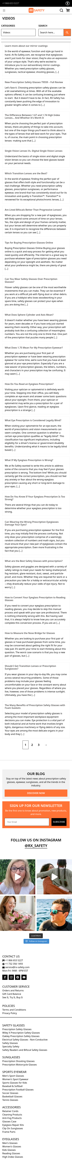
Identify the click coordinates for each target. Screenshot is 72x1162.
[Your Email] (27, 822)
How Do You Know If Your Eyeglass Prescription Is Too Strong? (35, 498)
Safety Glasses (13, 1025)
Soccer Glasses (10, 1093)
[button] (61, 10)
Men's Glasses (9, 1143)
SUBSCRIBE (59, 822)
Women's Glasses (11, 1146)
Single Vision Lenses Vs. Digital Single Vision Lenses (33, 150)
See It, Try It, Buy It (12, 997)
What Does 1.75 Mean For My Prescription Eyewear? (34, 347)
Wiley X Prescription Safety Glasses (21, 1032)
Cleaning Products (12, 1114)
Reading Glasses (11, 1153)
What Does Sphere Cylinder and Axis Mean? (29, 314)
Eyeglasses (10, 1139)
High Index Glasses (12, 1156)
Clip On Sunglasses (12, 1128)
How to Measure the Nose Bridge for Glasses (30, 633)
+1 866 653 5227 (10, 3)
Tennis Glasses (10, 1100)
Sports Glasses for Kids (14, 1082)
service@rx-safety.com (15, 967)
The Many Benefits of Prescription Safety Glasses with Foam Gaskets (35, 706)
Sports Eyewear (14, 1072)
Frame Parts (8, 1131)
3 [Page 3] (38, 745)
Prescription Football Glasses (18, 1089)
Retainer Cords (10, 1111)
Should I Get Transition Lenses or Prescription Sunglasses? (30, 667)
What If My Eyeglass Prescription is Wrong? (29, 460)
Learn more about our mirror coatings (26, 45)
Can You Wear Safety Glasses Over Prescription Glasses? (31, 280)
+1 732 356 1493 (12, 963)
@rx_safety (36, 845)
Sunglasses (11, 1057)
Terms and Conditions (14, 1009)
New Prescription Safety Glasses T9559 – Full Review (34, 82)
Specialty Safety (10, 1046)
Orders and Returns (13, 990)
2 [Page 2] (32, 745)
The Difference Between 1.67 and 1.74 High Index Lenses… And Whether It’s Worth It (32, 116)
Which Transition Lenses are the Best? (26, 173)
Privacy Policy (9, 1013)
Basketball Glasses (12, 1096)
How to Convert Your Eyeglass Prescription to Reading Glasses (35, 599)
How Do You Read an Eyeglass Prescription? (29, 384)
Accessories (11, 1107)
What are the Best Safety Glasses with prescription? (34, 561)
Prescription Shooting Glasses (18, 1061)
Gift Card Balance (11, 994)
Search (42, 25)
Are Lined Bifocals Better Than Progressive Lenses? (33, 209)
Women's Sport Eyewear (15, 1079)
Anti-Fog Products (12, 1118)
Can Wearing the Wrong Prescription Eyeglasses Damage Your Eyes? (32, 523)
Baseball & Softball (12, 1086)
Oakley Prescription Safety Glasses (20, 1036)
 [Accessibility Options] (68, 3)
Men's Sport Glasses (13, 1075)
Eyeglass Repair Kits (13, 1125)
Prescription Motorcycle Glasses (19, 1064)
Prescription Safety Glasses (17, 1029)
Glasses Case (9, 1121)
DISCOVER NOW (36, 793)
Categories (8, 25)
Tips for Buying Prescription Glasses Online (29, 242)
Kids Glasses (9, 1150)
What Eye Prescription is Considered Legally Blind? (33, 420)
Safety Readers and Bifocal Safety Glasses (24, 1050)
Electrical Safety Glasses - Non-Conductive (25, 1039)
